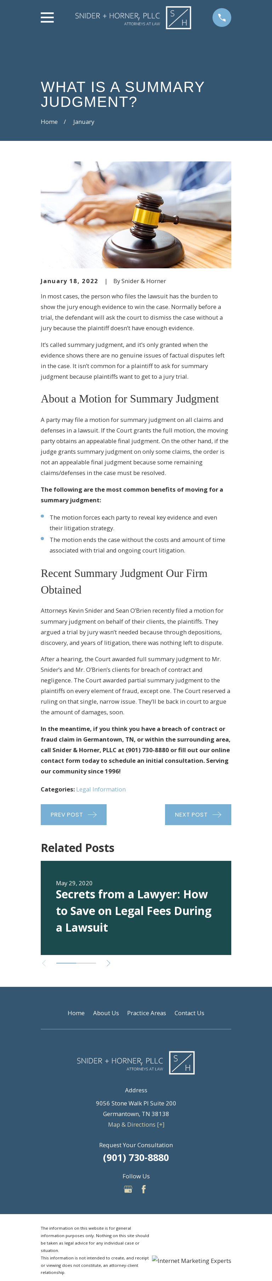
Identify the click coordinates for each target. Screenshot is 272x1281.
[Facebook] (144, 1189)
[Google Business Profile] (128, 1189)
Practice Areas (146, 1013)
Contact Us (189, 1013)
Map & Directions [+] (136, 1124)
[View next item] (108, 963)
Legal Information (101, 789)
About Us (106, 1013)
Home (76, 1013)
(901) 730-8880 (136, 1157)
